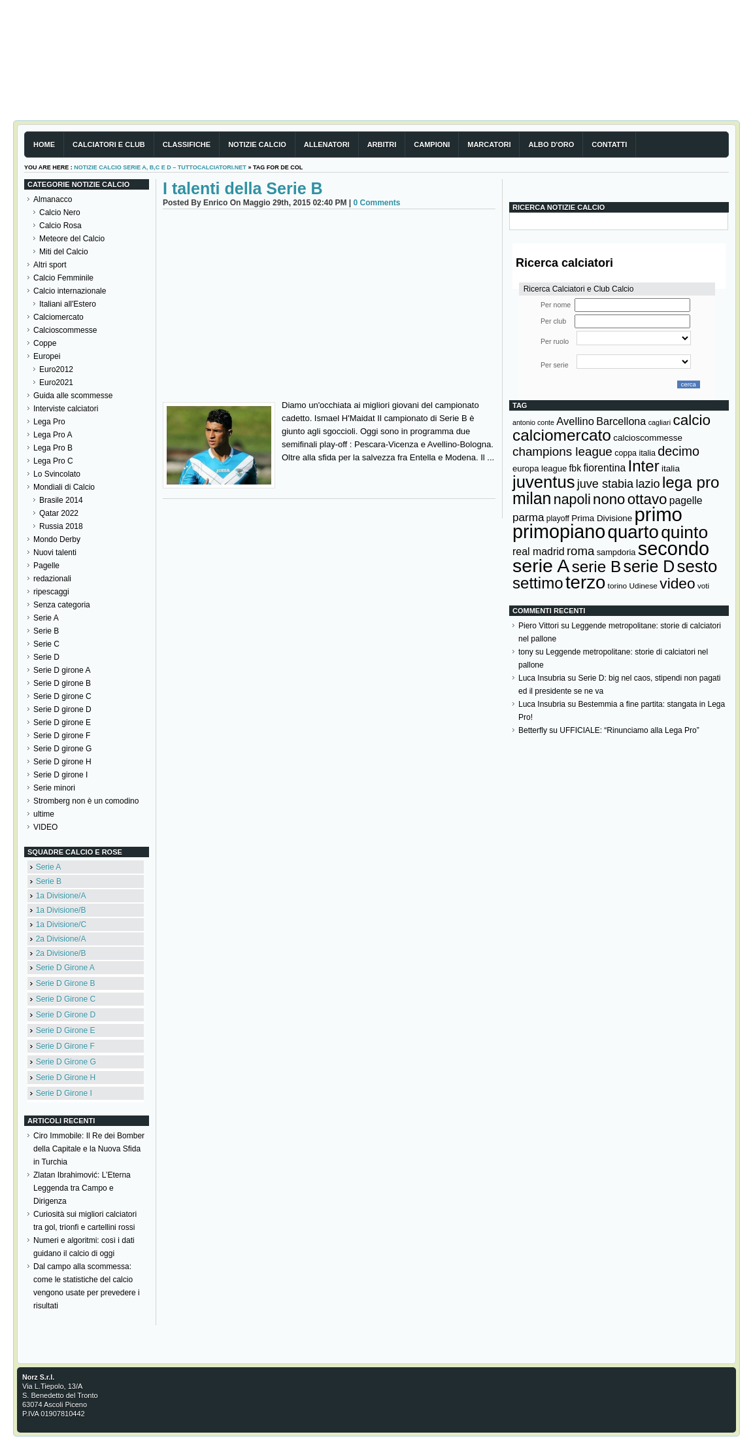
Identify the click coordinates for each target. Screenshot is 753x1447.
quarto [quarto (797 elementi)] (633, 532)
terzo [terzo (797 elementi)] (585, 582)
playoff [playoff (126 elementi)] (557, 518)
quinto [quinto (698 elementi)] (684, 532)
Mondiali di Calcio (64, 487)
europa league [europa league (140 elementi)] (539, 468)
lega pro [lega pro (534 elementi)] (691, 482)
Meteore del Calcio (72, 238)
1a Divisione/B (61, 910)
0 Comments (376, 202)
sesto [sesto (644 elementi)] (697, 566)
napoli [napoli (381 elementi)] (572, 499)
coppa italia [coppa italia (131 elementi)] (635, 453)
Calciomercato (58, 317)
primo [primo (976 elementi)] (658, 514)
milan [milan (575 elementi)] (531, 498)
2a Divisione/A (61, 939)
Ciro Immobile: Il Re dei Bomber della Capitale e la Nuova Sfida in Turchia (88, 1148)
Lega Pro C (53, 461)
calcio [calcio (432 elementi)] (692, 420)
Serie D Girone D (65, 1014)
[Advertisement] (329, 307)
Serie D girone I (60, 774)
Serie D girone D (62, 709)
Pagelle (46, 565)
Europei (46, 356)
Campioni (432, 144)
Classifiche (186, 144)
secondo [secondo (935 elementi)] (673, 548)
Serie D (46, 657)
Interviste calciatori (65, 408)
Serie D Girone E (65, 1030)
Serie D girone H (62, 761)
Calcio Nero (59, 212)
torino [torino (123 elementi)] (618, 585)
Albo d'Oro (551, 144)
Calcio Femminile (63, 277)
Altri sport (50, 264)
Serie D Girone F (65, 1046)
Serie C (46, 644)
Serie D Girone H (65, 1077)
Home (44, 144)
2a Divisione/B (61, 953)
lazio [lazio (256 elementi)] (647, 483)
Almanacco (52, 199)
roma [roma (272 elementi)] (580, 551)
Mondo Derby (56, 539)
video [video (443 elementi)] (677, 583)
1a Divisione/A (61, 895)
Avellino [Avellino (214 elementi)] (575, 421)
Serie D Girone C (65, 999)
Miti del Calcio (63, 251)
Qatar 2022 (58, 513)
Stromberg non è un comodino (86, 801)
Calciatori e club (109, 144)
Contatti (609, 144)
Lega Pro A (52, 434)
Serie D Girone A (65, 967)
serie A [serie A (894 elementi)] (540, 565)
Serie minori (54, 787)
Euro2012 (56, 369)
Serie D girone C (62, 696)
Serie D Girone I (64, 1093)
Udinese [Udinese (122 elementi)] (643, 585)
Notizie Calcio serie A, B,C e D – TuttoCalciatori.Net (160, 167)
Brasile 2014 (61, 500)
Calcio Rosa (60, 225)
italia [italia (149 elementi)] (670, 468)
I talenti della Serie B (243, 188)
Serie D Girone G (66, 1061)
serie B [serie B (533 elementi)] (597, 566)
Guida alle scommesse (72, 395)
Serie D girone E (62, 722)
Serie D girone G (62, 748)
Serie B (46, 631)
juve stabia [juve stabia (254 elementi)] (605, 483)
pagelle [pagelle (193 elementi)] (686, 500)
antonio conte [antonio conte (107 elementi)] (533, 422)
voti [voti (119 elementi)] (703, 585)
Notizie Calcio (257, 144)
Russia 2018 (61, 526)
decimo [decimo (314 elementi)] (678, 451)
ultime (43, 814)
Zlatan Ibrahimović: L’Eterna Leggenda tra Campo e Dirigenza (82, 1188)
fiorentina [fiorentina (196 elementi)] (604, 467)
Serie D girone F (61, 735)
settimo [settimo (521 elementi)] (537, 583)
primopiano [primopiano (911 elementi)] (558, 531)
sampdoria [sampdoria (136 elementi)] (616, 552)
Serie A (46, 617)
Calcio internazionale (69, 291)
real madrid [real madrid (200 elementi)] (538, 551)
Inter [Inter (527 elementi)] (643, 466)
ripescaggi (51, 591)
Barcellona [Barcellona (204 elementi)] (621, 421)
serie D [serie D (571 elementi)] (649, 566)
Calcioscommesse (65, 330)
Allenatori (327, 144)
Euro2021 (56, 382)
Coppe (44, 343)
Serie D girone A (61, 670)
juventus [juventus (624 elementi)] (543, 482)
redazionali (52, 578)
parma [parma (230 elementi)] (528, 517)
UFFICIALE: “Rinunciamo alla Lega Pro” (629, 730)
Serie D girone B (62, 683)
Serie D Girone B (65, 983)
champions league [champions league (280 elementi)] (562, 451)
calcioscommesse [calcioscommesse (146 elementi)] (647, 438)
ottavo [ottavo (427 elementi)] (647, 499)
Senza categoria (61, 604)
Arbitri (382, 144)
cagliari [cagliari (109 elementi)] (659, 422)
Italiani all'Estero (67, 304)
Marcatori (488, 144)
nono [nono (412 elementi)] (609, 499)
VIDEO (45, 827)
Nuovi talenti (54, 552)
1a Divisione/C (61, 924)
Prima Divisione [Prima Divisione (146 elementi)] (601, 518)
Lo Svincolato (56, 474)
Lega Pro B (53, 447)
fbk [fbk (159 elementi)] (575, 468)
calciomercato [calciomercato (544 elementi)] (561, 435)
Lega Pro (49, 421)
